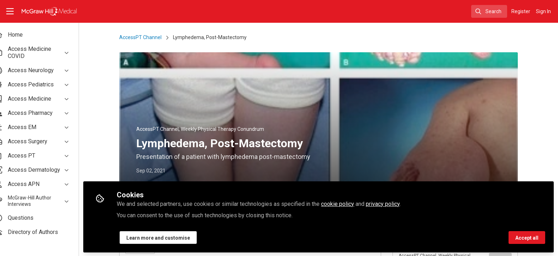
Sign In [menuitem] (543, 11)
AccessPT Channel (146, 37)
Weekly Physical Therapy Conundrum (228, 129)
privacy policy (395, 203)
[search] (489, 11)
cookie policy (349, 203)
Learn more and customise (170, 237)
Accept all (526, 237)
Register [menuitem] (520, 11)
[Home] (45, 11)
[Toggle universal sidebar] (10, 11)
